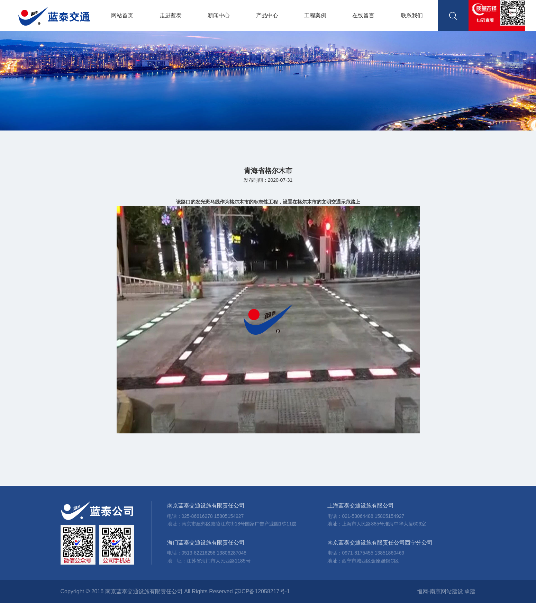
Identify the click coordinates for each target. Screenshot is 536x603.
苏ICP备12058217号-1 (262, 591)
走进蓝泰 (171, 15)
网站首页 (122, 15)
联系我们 (412, 15)
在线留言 (363, 15)
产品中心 (267, 15)
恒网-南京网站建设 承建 (446, 591)
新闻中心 (219, 15)
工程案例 (315, 15)
